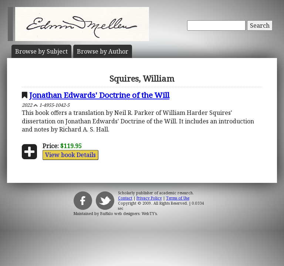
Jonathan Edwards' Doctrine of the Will (99, 95)
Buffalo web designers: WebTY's (128, 213)
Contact (125, 198)
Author (102, 51)
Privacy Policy (149, 198)
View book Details (70, 155)
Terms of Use (177, 198)
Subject (41, 51)
